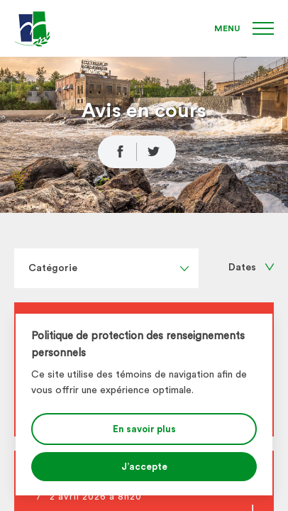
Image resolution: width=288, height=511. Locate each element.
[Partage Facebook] (117, 152)
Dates (251, 268)
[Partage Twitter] (156, 152)
